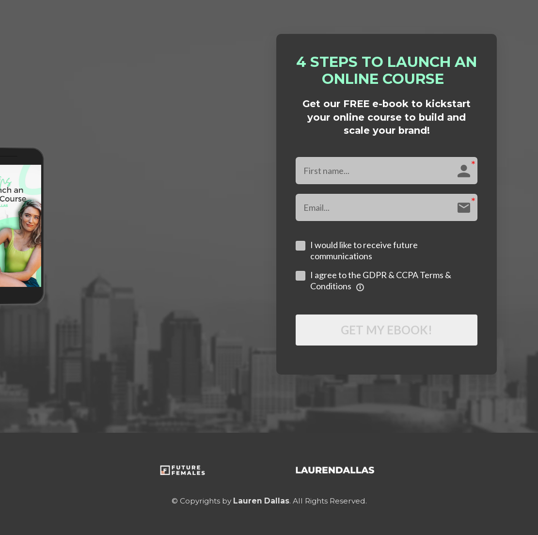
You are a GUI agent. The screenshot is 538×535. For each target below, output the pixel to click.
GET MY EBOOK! (386, 330)
